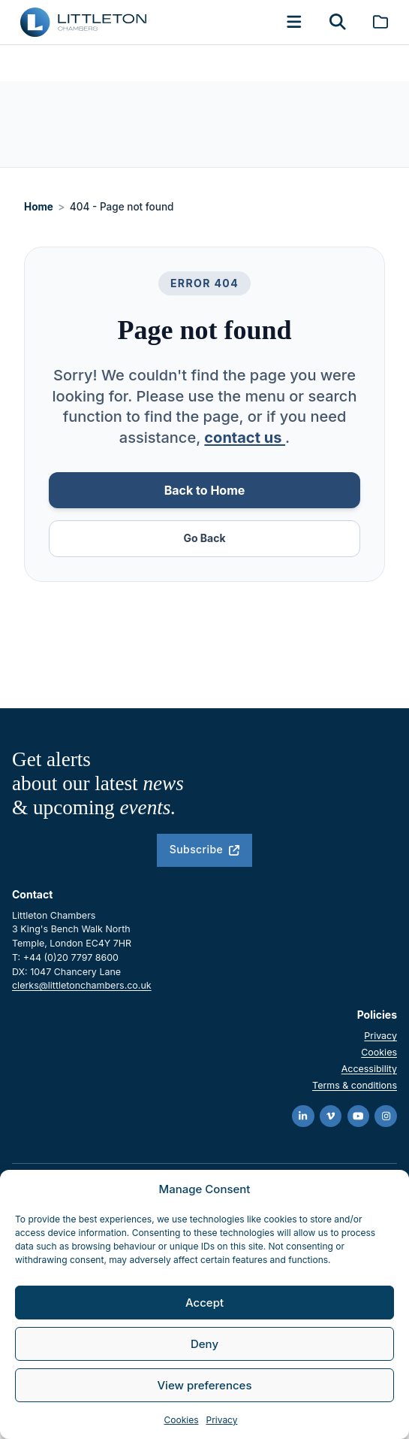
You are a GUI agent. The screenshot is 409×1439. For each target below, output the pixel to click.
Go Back (204, 538)
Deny (204, 1344)
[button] (294, 21)
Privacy (221, 1419)
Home (38, 207)
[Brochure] (380, 21)
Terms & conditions (354, 1085)
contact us (244, 438)
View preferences (204, 1385)
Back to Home (204, 490)
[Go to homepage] (83, 22)
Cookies (181, 1419)
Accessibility (369, 1068)
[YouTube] (358, 1116)
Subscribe (204, 849)
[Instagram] (385, 1116)
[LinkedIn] (303, 1116)
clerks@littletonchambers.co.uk (82, 985)
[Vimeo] (331, 1116)
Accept (204, 1302)
